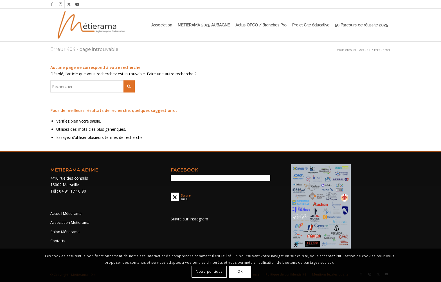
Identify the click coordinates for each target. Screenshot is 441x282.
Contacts (57, 240)
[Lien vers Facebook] (52, 4)
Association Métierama (69, 222)
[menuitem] (161, 25)
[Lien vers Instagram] (60, 4)
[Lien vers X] (69, 4)
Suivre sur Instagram (189, 219)
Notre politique (209, 271)
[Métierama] (91, 25)
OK (239, 271)
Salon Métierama (65, 231)
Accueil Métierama (66, 213)
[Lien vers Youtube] (77, 4)
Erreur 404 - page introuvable (84, 49)
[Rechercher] (92, 86)
